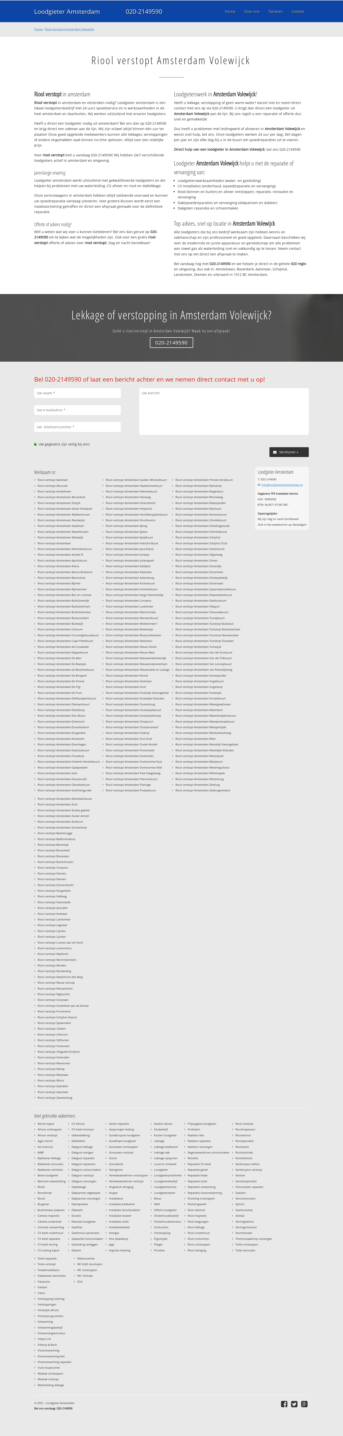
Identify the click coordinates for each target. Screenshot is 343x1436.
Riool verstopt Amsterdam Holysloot (129, 508)
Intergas (114, 1233)
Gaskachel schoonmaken (87, 1239)
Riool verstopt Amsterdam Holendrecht (131, 503)
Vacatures (44, 1281)
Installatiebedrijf (119, 1227)
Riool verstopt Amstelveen (54, 491)
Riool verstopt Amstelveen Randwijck (61, 520)
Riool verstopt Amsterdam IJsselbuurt (129, 537)
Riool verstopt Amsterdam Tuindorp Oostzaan (204, 641)
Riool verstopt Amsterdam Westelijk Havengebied (206, 744)
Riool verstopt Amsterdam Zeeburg (197, 784)
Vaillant (42, 1287)
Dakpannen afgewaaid (86, 1193)
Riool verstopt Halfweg (52, 896)
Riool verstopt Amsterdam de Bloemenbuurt (66, 669)
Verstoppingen (47, 1304)
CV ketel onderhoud (50, 1233)
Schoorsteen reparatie (249, 1187)
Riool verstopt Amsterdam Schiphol (197, 537)
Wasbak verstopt (48, 1379)
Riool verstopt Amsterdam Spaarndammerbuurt (205, 589)
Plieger (158, 1244)
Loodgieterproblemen (168, 1175)
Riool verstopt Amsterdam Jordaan (128, 554)
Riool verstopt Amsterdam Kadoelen (129, 572)
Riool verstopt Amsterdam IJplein (127, 531)
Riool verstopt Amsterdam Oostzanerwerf (132, 727)
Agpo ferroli (45, 1141)
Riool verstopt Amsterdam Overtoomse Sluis (134, 761)
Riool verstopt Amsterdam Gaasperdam (63, 767)
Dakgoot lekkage (82, 1147)
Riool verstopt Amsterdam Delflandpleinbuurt (67, 698)
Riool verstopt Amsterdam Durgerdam (62, 733)
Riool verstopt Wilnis (51, 1080)
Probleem (194, 1129)
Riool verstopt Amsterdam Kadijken (128, 566)
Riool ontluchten (198, 1239)
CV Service (78, 1123)
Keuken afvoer (163, 1123)
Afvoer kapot (46, 1123)
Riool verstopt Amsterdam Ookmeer (129, 681)
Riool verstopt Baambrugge (55, 833)
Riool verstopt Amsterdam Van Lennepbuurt (203, 664)
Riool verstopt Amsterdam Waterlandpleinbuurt (205, 715)
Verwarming (45, 1321)
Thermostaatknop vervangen (253, 1239)
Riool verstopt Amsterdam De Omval (61, 681)
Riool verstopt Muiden (52, 965)
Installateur (116, 1198)
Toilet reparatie (47, 1258)
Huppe (113, 1193)
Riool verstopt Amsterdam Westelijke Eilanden (204, 750)
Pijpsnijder (161, 1239)
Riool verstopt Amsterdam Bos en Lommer (65, 595)
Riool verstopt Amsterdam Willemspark (200, 773)
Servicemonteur (245, 1198)
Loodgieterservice (165, 1187)
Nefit (157, 1204)
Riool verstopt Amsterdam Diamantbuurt (64, 704)
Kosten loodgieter (165, 1135)
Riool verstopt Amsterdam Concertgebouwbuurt (68, 635)
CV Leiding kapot (48, 1250)
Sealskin (240, 1193)
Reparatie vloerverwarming (205, 1193)
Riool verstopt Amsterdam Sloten (196, 560)
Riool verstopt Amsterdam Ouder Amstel (131, 744)
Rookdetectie (243, 1158)
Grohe (113, 1158)
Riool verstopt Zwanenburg (55, 1097)
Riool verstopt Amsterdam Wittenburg (199, 779)
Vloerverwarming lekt (51, 1356)
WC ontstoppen (87, 1270)
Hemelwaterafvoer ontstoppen (128, 1175)
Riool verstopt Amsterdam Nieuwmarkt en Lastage (138, 669)
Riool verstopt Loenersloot (55, 948)
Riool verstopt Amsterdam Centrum (60, 629)
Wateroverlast (86, 1258)
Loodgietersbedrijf (165, 1181)
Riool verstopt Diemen (52, 873)
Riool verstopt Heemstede (54, 902)
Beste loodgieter (48, 1175)
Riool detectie (196, 1210)
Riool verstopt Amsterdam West (195, 738)
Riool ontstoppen (199, 1244)
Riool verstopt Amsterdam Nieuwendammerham (136, 664)
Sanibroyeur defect (247, 1164)
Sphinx (239, 1204)
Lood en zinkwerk (165, 1164)
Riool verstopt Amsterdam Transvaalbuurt (201, 612)
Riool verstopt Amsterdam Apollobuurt (62, 560)
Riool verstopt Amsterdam (54, 543)
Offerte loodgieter (165, 1210)
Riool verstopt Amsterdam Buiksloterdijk (63, 600)
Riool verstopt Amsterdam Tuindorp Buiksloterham (207, 629)
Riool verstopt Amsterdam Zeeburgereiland (202, 790)
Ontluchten (161, 1227)
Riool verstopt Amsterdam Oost (126, 687)
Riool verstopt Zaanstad (53, 1092)
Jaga (111, 1244)
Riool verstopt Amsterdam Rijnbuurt (198, 508)
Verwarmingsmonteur (51, 1333)
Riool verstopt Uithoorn (53, 1034)
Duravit (76, 1215)
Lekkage (159, 1141)
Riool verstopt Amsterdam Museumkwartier (133, 635)
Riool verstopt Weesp (51, 1069)
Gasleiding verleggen (85, 1244)
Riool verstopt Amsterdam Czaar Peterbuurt (65, 641)
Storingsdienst (244, 1221)
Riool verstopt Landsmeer (54, 919)
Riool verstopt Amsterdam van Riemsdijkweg (203, 669)
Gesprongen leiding (121, 1129)
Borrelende (45, 1193)
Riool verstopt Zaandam (53, 1086)
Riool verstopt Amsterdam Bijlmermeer (62, 589)
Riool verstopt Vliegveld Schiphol (59, 1051)
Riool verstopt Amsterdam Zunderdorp (62, 827)
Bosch (41, 1198)
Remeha (193, 1158)
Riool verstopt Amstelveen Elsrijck (59, 503)
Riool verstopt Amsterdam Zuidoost (60, 821)
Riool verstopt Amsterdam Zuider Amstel (63, 816)
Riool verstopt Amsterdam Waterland (198, 710)
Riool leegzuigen (198, 1221)
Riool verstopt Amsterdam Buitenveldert (63, 618)
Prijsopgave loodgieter (202, 1123)
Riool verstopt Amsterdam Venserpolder (200, 675)
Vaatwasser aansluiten (52, 1275)
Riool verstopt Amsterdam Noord (127, 675)
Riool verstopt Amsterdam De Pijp (59, 687)
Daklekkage (79, 1187)
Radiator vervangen (200, 1147)
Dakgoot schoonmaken (86, 1169)
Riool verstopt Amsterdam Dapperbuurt (63, 652)
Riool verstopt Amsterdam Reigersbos (199, 491)
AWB (41, 1152)
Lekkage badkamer (166, 1147)
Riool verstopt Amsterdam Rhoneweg (199, 497)
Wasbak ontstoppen (50, 1373)
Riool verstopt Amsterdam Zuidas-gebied (64, 810)
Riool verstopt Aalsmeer (53, 480)
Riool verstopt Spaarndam (54, 1023)
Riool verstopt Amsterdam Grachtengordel (64, 790)
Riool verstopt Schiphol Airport (57, 1017)
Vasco (41, 1293)
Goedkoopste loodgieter (124, 1135)
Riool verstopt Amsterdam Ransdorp (198, 486)
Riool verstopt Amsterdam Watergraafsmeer (203, 704)
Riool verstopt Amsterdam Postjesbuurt (131, 790)
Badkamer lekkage (49, 1158)
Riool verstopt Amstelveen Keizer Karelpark (65, 508)
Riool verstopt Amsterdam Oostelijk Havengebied (137, 693)
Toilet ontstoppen (246, 1244)
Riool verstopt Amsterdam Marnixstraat (131, 612)
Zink (80, 1281)
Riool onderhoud (199, 1233)
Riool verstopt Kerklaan (52, 914)
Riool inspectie (197, 1215)
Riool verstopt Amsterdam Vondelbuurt (200, 698)
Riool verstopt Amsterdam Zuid (57, 804)
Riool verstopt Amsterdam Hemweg (128, 497)
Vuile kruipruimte (49, 1367)
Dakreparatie (80, 1204)
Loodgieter (161, 1169)
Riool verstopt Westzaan (53, 1075)
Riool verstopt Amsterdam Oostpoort (129, 721)
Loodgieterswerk (164, 1193)
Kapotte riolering (119, 1250)
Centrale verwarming (51, 1227)
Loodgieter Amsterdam (67, 11)
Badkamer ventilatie (50, 1169)
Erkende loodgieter (84, 1221)
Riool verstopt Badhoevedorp (56, 839)
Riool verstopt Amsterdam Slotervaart (199, 583)
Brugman (43, 1204)
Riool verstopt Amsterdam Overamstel (130, 750)
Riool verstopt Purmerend (54, 1011)
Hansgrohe (116, 1169)
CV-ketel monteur (83, 1129)
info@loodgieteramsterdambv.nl (282, 485)
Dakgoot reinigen (83, 1152)
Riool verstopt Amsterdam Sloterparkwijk (201, 577)
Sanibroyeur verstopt (248, 1169)
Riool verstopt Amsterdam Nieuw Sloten (131, 647)
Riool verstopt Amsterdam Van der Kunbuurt (203, 652)
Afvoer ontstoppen (50, 1129)
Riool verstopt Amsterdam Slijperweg (198, 554)
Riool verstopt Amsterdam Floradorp (61, 756)
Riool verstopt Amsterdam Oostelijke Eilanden (135, 698)
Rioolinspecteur (245, 1129)
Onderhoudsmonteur (167, 1221)
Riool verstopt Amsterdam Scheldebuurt (200, 520)
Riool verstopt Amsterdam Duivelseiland (63, 727)
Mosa (157, 1198)
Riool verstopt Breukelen (53, 856)
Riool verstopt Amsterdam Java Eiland (130, 549)
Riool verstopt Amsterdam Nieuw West (130, 652)
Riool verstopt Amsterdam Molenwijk (129, 629)
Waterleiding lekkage (51, 1385)
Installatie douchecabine (124, 1210)
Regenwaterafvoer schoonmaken (209, 1152)
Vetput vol (44, 1339)
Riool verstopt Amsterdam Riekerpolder (200, 503)
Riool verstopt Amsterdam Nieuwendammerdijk (136, 658)
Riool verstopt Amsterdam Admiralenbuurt (65, 549)
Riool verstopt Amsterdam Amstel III (60, 554)
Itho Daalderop (118, 1239)
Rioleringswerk (197, 1204)
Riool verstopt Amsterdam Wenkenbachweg (203, 733)
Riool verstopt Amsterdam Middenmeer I (131, 623)
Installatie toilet (119, 1221)
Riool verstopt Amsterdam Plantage (128, 784)
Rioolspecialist (244, 1141)
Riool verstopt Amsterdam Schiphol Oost (201, 543)
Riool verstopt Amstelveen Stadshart (61, 526)
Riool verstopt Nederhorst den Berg (60, 977)
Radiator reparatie (199, 1141)
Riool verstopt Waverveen (54, 1063)
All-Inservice (45, 1147)
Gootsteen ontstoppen (123, 1147)
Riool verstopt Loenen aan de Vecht (60, 942)
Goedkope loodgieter (122, 1141)
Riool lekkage (196, 1227)
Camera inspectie (48, 1215)
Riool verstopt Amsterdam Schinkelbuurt (201, 531)
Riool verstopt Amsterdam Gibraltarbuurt (64, 784)
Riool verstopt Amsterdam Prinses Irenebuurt (204, 480)
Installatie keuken (120, 1215)
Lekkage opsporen (165, 1158)
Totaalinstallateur (49, 1270)
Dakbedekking (81, 1135)
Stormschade (243, 1233)
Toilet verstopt (47, 1264)
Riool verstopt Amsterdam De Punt (60, 693)
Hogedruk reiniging (121, 1187)
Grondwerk (116, 1164)
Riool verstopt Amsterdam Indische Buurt (132, 543)
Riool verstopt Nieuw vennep (56, 982)
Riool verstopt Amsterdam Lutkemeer (129, 606)
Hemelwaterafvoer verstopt (126, 1181)
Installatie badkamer (122, 1204)
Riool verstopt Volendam (53, 1057)
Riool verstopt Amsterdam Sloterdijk (198, 566)
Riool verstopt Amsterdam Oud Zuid (129, 738)
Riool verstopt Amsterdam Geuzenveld (62, 779)
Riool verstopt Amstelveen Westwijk (60, 537)
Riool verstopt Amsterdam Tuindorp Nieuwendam (207, 635)
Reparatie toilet (197, 1181)
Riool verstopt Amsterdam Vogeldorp (199, 687)
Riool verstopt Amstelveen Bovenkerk (61, 497)
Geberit (76, 1250)
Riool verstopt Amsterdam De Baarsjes (62, 664)
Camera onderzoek (50, 1221)
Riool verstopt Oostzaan (53, 1000)
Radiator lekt (196, 1135)
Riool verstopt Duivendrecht (56, 885)
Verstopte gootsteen (50, 1316)
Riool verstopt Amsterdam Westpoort (199, 761)
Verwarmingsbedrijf (50, 1327)
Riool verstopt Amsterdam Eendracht (61, 738)
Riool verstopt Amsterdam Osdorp (127, 733)
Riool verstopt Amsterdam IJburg (126, 526)
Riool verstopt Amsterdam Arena (58, 566)
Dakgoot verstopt (83, 1175)
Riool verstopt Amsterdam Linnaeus (128, 600)
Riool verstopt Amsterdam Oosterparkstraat (133, 715)
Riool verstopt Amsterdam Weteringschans (202, 767)
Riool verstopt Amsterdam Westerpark (199, 756)
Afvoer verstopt (47, 1135)
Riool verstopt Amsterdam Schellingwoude (202, 526)
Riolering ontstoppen (201, 1198)
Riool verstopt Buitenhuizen (55, 862)
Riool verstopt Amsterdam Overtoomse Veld (134, 767)
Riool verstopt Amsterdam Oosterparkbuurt (133, 710)
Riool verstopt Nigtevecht (54, 994)
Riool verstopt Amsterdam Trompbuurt (200, 618)
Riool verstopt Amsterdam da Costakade (63, 647)
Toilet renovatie (245, 1250)
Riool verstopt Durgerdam (54, 890)
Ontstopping (162, 1233)
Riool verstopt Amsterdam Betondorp (61, 577)
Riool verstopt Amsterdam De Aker (59, 658)
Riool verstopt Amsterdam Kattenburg (130, 577)
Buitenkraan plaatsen (51, 1210)
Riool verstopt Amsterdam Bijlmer (59, 583)
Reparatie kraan (198, 1175)
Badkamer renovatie (50, 1164)
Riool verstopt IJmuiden (53, 908)
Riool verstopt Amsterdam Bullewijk (60, 623)
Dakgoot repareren (83, 1164)
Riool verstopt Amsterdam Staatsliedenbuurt (203, 595)
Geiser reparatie (119, 1123)
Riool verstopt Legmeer (52, 925)
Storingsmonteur (246, 1227)
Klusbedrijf (161, 1129)
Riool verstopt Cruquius (53, 867)
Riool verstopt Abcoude (53, 486)
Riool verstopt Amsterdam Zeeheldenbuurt (65, 798)
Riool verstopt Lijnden (52, 931)
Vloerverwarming (48, 1350)
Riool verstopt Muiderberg (54, 971)
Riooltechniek (244, 1152)
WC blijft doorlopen (89, 1264)
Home (38, 29)
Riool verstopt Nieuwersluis (55, 988)
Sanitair (240, 1175)
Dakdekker (78, 1141)
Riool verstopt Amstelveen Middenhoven (64, 514)
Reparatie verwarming (202, 1187)
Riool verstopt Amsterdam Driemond (61, 721)
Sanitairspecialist (246, 1181)
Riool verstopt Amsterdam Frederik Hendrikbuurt (69, 761)
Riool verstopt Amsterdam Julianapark (130, 560)
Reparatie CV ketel (199, 1164)
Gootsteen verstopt (121, 1152)
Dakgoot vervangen (84, 1181)
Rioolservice (243, 1135)
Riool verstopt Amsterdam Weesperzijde (200, 727)
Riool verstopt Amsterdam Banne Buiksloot (65, 572)
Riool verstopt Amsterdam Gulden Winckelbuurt (136, 480)
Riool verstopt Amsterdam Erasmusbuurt (63, 750)
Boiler (41, 1187)
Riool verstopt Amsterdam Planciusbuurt (131, 779)
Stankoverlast (244, 1210)
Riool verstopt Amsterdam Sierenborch (200, 549)
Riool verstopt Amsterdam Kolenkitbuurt (131, 589)
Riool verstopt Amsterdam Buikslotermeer (64, 612)
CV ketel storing (48, 1244)
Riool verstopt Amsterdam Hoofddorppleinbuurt (137, 514)
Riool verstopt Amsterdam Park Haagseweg (133, 773)
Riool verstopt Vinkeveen (54, 1046)
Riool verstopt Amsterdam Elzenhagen (62, 744)
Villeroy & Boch (47, 1345)
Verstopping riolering (51, 1299)
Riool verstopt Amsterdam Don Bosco (61, 715)
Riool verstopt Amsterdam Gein (58, 773)
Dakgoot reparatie (83, 1158)
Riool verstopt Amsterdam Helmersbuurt (131, 491)
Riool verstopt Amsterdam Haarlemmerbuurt (134, 486)
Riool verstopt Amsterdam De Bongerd (62, 675)
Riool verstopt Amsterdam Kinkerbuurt (130, 583)
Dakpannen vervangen (86, 1198)
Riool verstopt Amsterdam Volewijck (69, 29)
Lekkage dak (162, 1152)
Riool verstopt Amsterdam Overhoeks (130, 756)
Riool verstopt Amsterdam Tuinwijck (198, 647)
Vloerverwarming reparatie (54, 1362)
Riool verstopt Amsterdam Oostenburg (130, 704)
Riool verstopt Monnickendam (57, 960)
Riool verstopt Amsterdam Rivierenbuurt (201, 514)
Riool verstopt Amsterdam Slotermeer (199, 572)
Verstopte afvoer (48, 1310)
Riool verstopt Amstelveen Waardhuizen (63, 531)
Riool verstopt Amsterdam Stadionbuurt (200, 600)
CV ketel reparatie (49, 1239)
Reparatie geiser (198, 1169)
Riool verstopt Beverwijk (53, 844)
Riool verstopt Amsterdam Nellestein (129, 641)
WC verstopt (85, 1275)
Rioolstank (242, 1147)
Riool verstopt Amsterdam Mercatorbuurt (132, 618)
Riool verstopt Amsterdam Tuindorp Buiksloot (204, 623)
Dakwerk (77, 1210)
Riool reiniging (197, 1250)
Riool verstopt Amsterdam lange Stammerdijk (134, 595)
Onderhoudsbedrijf (166, 1215)
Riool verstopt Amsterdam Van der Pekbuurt (203, 658)
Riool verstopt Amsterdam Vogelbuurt (199, 681)
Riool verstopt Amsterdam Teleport (197, 606)
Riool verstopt (244, 1123)
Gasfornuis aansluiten (85, 1233)
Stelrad (239, 1215)
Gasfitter (77, 1227)
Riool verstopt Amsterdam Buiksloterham (64, 606)
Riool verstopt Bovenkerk (54, 850)
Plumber (159, 1250)
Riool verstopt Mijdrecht (53, 954)
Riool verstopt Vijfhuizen (53, 1040)
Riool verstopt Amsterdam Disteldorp (61, 710)
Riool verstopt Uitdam (52, 1028)
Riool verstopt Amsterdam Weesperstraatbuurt (204, 721)
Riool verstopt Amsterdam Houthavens (130, 520)
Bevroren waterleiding (52, 1181)
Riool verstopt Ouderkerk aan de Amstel (63, 1005)
